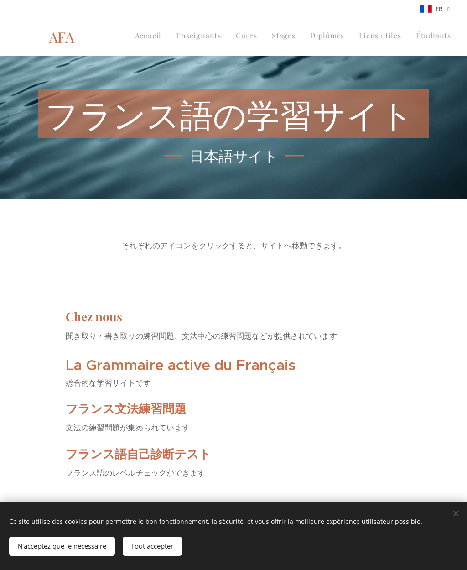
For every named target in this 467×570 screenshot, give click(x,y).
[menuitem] (366, 37)
